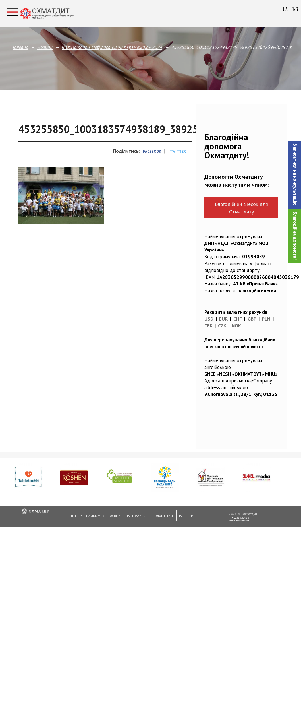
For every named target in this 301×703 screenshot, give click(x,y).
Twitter (178, 151)
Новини (45, 47)
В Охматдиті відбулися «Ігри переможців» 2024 (112, 47)
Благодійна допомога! (295, 235)
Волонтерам (161, 517)
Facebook (152, 151)
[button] (294, 175)
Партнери (184, 517)
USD (208, 319)
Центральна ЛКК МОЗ (87, 517)
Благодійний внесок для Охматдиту (241, 208)
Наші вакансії (135, 517)
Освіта (114, 517)
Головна (20, 47)
